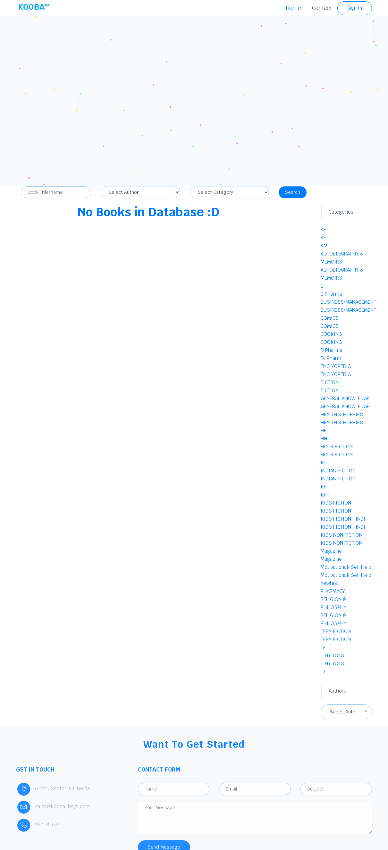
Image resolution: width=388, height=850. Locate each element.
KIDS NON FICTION (341, 535)
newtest (330, 583)
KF (323, 487)
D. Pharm (331, 358)
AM (324, 246)
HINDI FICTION (337, 446)
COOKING (331, 334)
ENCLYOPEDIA (336, 366)
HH (324, 438)
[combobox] (346, 711)
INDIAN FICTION (338, 471)
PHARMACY (333, 591)
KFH (325, 495)
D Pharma (331, 350)
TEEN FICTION (336, 631)
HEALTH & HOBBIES (342, 414)
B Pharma (331, 294)
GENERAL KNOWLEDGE (345, 398)
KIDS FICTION (336, 503)
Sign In (354, 8)
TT (323, 671)
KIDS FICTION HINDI (343, 519)
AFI (324, 238)
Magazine (331, 551)
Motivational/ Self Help (346, 567)
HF (323, 430)
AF (323, 230)
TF (323, 647)
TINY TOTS (332, 655)
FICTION (330, 382)
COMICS (330, 318)
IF (323, 463)
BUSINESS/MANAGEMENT (348, 302)
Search (292, 195)
